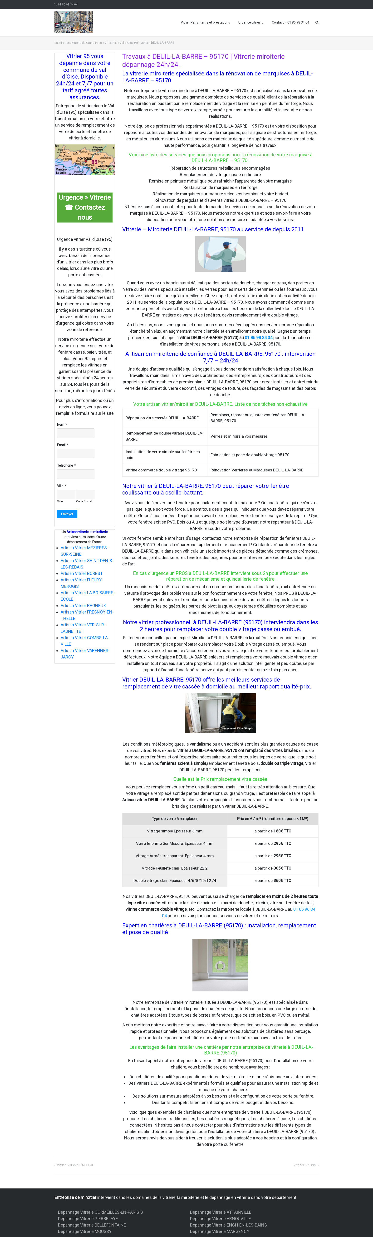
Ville (60, 486)
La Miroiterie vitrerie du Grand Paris (78, 43)
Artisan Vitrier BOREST (82, 573)
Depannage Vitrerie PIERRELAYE (88, 1218)
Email (61, 445)
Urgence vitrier (249, 22)
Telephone (65, 465)
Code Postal (84, 501)
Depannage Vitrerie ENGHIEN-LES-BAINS (228, 1224)
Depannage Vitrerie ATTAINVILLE (220, 1212)
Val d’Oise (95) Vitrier (134, 43)
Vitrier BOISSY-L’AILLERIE (76, 1165)
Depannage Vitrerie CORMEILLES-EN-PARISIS (100, 1212)
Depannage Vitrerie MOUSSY (85, 1231)
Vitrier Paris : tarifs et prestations (205, 22)
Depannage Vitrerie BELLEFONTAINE (92, 1224)
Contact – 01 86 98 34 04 (290, 22)
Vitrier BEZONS (305, 1165)
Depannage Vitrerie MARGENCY (219, 1231)
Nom (60, 424)
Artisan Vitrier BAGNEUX (83, 605)
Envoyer (67, 514)
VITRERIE (111, 43)
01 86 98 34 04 (68, 4)
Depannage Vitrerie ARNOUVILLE (220, 1218)
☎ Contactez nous (85, 212)
